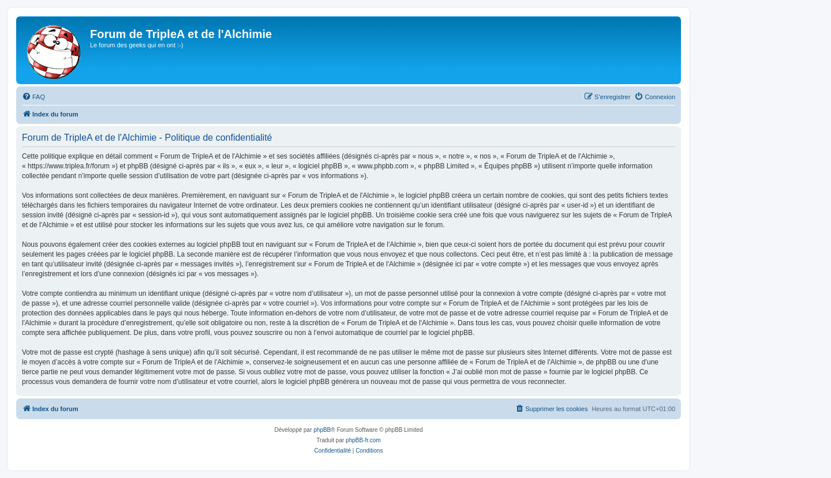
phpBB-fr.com (363, 440)
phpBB (322, 430)
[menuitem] (33, 97)
